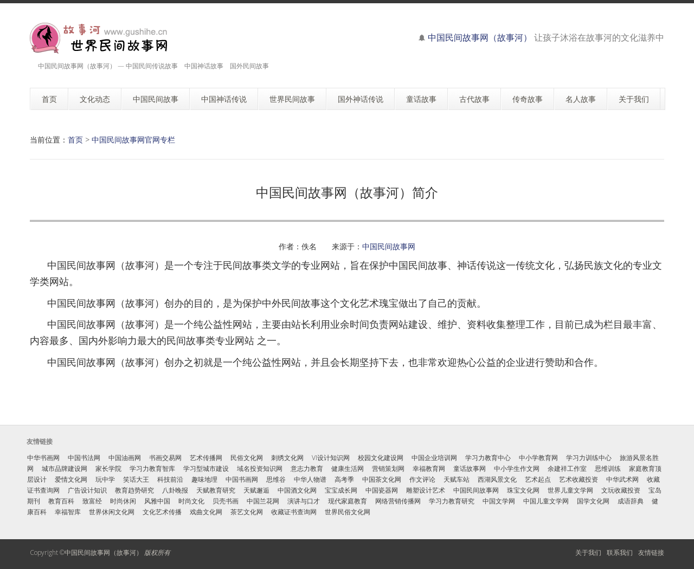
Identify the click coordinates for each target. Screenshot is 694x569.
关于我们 (588, 552)
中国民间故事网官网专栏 (133, 139)
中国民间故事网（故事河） (480, 37)
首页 (75, 139)
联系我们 (620, 552)
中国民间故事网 (388, 246)
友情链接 (651, 552)
